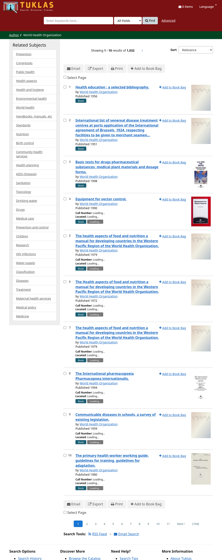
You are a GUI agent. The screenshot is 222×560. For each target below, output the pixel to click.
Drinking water (26, 201)
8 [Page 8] (139, 524)
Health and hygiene (30, 90)
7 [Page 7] (130, 524)
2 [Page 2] (87, 524)
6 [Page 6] (122, 524)
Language (208, 7)
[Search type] (128, 20)
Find (150, 20)
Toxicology (23, 192)
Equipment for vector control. (100, 199)
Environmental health (31, 98)
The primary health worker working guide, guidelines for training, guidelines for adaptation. (112, 460)
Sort (173, 50)
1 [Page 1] (78, 524)
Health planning (27, 165)
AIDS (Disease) (26, 174)
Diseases (22, 281)
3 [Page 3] (95, 524)
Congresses (24, 63)
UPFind (14, 5)
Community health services (29, 154)
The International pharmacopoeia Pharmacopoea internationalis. (104, 376)
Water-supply (25, 263)
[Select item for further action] (65, 87)
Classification (25, 272)
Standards (23, 125)
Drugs (20, 209)
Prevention (23, 54)
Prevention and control (32, 227)
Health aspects (26, 81)
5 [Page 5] (113, 524)
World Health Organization (99, 92)
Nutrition (22, 134)
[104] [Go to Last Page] (195, 524)
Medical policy (26, 307)
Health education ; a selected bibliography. (112, 87)
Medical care (25, 218)
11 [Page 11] (168, 524)
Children (22, 236)
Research (22, 245)
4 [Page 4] (104, 524)
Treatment (23, 289)
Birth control (25, 143)
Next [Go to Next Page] (181, 524)
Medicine (22, 316)
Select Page (76, 77)
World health (25, 107)
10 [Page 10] (158, 524)
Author (14, 35)
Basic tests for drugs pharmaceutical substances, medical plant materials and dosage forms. (116, 167)
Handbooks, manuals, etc (34, 116)
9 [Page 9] (148, 524)
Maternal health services (33, 298)
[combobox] (78, 20)
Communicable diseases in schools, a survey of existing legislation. (115, 417)
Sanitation (23, 183)
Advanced (168, 20)
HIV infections (26, 254)
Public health (25, 72)
